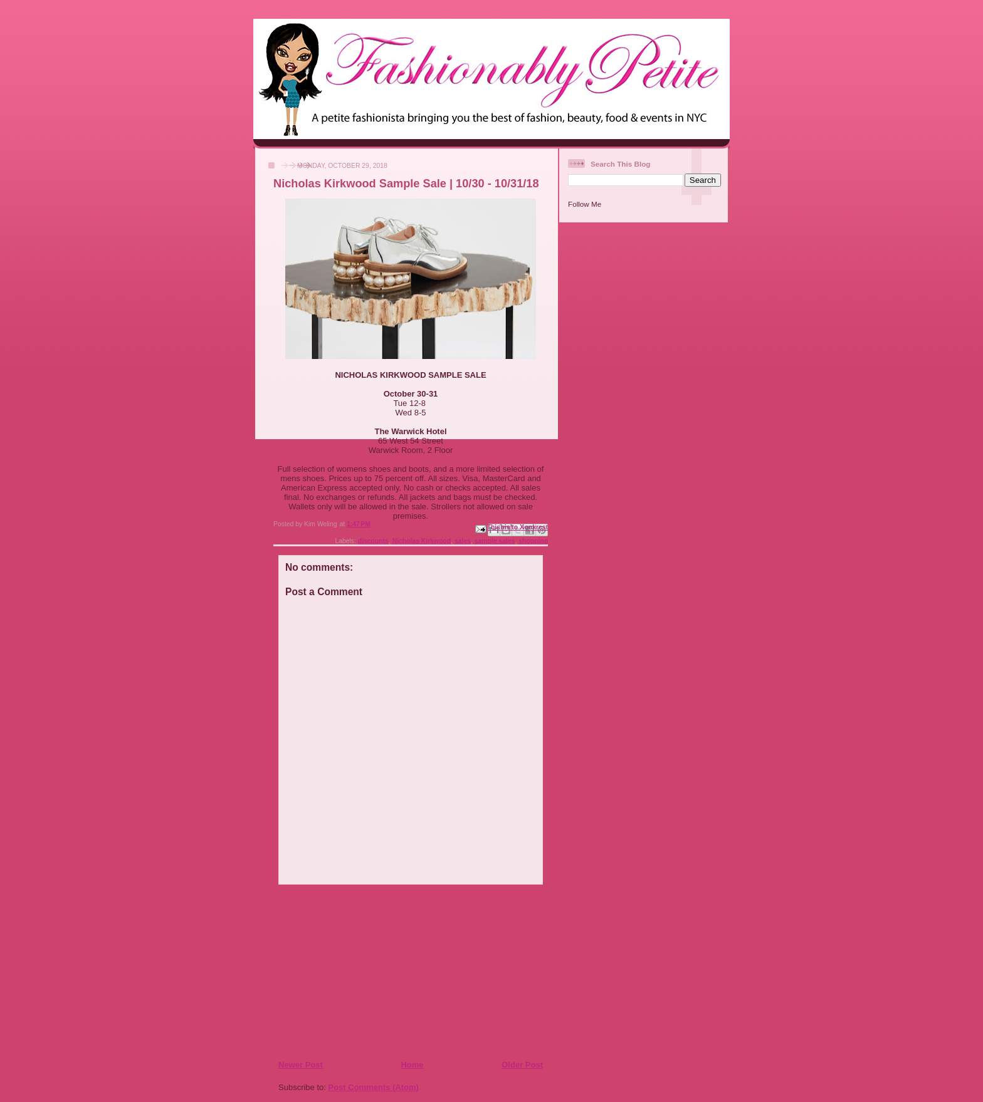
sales (463, 541)
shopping (533, 541)
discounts (373, 541)
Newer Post (300, 1064)
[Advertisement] (354, 971)
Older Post (522, 1064)
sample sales (495, 541)
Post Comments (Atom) (374, 1087)
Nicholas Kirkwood (421, 541)
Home (412, 1064)
